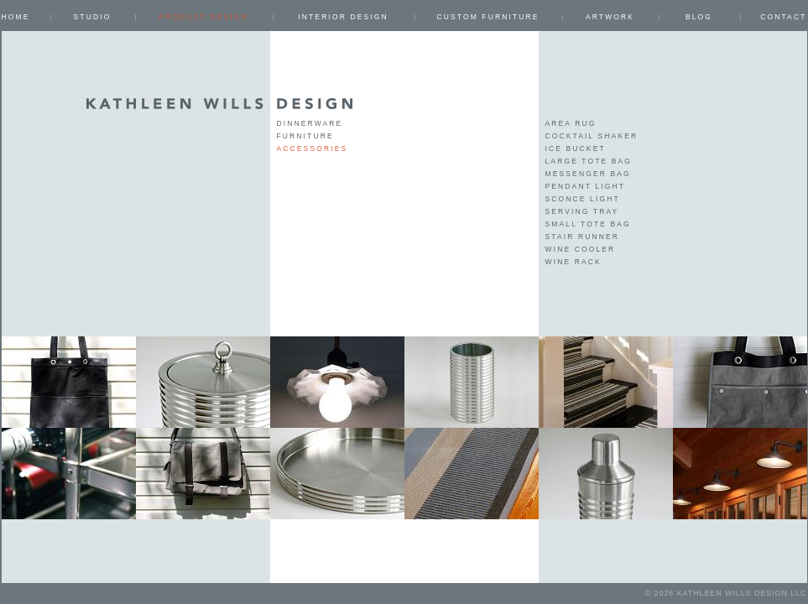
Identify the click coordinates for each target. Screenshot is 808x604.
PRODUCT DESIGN (203, 17)
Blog (698, 17)
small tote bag (588, 224)
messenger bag (588, 173)
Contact (783, 17)
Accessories (312, 148)
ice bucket (575, 148)
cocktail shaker (592, 136)
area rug (571, 123)
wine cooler (580, 249)
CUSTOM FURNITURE (487, 17)
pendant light (585, 186)
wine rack (573, 262)
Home (16, 17)
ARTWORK (610, 17)
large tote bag (589, 161)
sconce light (582, 199)
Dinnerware (310, 123)
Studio (93, 17)
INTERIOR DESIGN (343, 17)
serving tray (582, 211)
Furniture (305, 136)
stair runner (582, 236)
